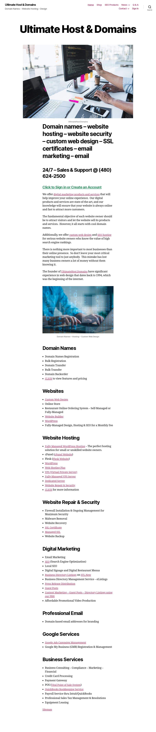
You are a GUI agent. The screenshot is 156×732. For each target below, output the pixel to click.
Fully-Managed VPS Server (61, 476)
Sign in (135, 8)
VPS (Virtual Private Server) (62, 472)
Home (91, 5)
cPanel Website (63, 454)
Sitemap (47, 709)
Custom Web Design (57, 399)
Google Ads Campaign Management (66, 642)
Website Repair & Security (61, 485)
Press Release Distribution (61, 584)
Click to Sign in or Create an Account (74, 187)
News (124, 5)
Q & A (135, 5)
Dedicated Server (55, 481)
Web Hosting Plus (55, 468)
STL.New (87, 575)
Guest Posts (52, 588)
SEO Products (111, 5)
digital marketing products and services (78, 194)
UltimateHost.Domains (75, 271)
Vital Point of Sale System (66, 685)
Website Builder (54, 416)
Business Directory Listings (61, 575)
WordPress (51, 421)
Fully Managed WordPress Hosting (66, 446)
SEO (47, 562)
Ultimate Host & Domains (21, 4)
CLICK (48, 378)
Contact (123, 8)
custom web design (81, 235)
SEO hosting (105, 235)
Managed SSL (53, 532)
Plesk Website (61, 459)
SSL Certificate (54, 527)
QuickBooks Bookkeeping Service (65, 689)
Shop (99, 5)
